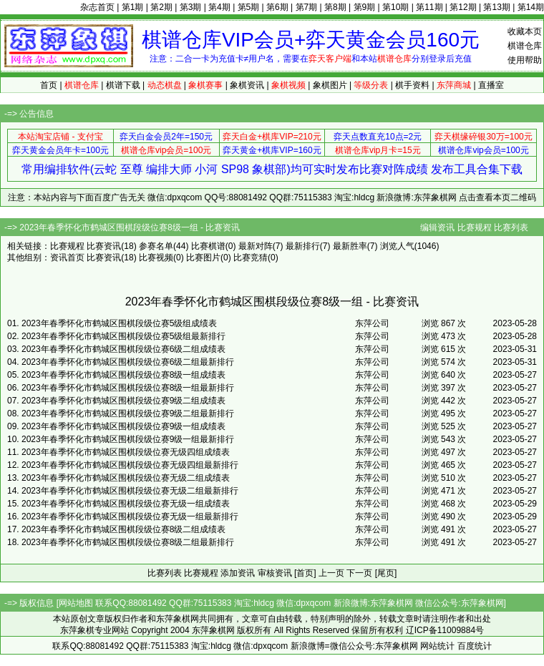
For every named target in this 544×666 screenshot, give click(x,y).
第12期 (463, 7)
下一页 (359, 573)
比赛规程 (474, 227)
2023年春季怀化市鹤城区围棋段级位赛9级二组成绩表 (123, 401)
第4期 (219, 7)
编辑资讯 (437, 227)
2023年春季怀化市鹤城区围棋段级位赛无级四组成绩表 (125, 452)
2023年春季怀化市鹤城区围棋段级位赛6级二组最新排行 (127, 362)
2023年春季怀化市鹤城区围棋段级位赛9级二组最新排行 (127, 413)
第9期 (365, 7)
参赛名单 (156, 246)
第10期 (395, 7)
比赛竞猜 (250, 258)
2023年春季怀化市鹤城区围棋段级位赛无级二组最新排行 (129, 491)
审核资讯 (275, 573)
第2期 (161, 7)
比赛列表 (511, 227)
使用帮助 (524, 60)
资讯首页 (67, 258)
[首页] (305, 573)
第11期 (429, 7)
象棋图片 (330, 85)
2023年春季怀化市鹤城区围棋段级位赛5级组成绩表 (119, 323)
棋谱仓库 (524, 46)
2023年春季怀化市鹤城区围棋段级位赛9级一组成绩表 (123, 426)
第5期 (249, 7)
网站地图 (76, 603)
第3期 (191, 7)
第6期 (277, 7)
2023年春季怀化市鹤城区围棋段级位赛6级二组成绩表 (123, 349)
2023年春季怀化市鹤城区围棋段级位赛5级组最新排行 (123, 336)
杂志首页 (97, 7)
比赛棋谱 (208, 246)
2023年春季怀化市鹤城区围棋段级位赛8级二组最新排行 (127, 542)
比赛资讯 (104, 246)
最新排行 (303, 246)
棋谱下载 (123, 85)
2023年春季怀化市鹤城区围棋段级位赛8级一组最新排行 (127, 388)
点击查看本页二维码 (497, 197)
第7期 (307, 7)
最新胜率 (350, 246)
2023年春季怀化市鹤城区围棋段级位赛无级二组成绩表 (125, 478)
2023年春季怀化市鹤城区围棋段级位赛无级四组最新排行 (129, 465)
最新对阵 (255, 246)
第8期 (335, 7)
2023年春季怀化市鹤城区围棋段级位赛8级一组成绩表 (123, 375)
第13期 (496, 7)
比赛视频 (156, 258)
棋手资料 (412, 85)
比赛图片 (203, 258)
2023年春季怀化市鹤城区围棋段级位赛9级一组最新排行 (127, 439)
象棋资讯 (247, 85)
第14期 (531, 7)
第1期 (133, 7)
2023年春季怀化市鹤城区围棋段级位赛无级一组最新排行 (129, 516)
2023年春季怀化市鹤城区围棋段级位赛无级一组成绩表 (125, 504)
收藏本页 (524, 31)
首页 (48, 85)
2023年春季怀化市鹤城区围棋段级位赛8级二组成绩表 (123, 529)
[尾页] (386, 573)
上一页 (331, 573)
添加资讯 (237, 573)
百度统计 (474, 646)
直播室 (491, 85)
